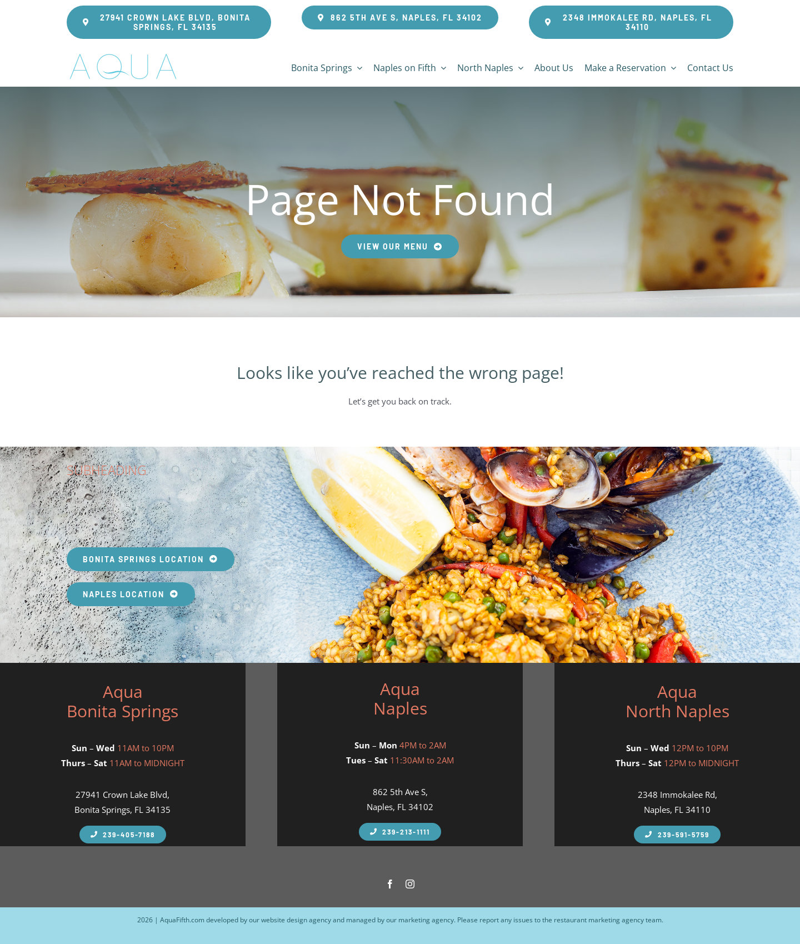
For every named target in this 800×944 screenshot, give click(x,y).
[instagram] (410, 884)
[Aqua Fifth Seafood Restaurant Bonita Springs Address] (169, 22)
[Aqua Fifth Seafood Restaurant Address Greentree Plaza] (631, 22)
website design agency (296, 920)
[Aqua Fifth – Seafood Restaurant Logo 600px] (123, 53)
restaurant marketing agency (599, 920)
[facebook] (390, 884)
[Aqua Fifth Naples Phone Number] (122, 834)
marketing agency (426, 920)
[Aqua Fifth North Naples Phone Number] (677, 834)
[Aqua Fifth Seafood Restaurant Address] (400, 17)
